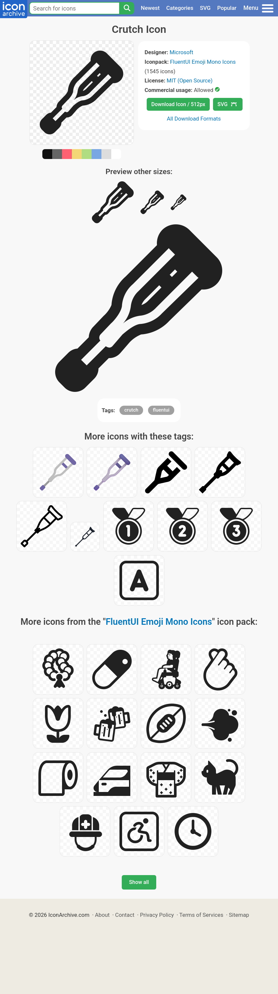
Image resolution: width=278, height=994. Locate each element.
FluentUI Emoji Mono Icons (203, 61)
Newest (150, 8)
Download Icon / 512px (178, 104)
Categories (179, 8)
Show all (139, 882)
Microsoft (181, 52)
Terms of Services (201, 915)
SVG (205, 8)
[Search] (126, 8)
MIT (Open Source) (190, 80)
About (102, 915)
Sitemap (239, 915)
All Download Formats (194, 118)
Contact (125, 915)
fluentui (161, 410)
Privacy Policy (157, 915)
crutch (131, 410)
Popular (227, 8)
